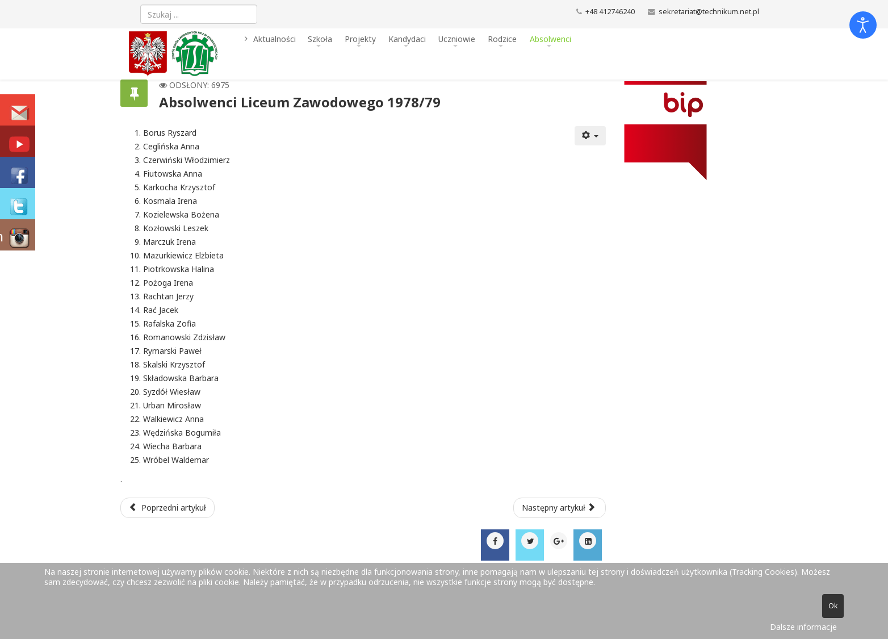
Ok (832, 606)
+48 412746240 (610, 11)
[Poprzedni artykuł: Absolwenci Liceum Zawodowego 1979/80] (167, 508)
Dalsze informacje (803, 626)
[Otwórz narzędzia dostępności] (863, 25)
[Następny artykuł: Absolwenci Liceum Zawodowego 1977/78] (559, 508)
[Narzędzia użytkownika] (590, 135)
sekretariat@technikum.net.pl (709, 11)
